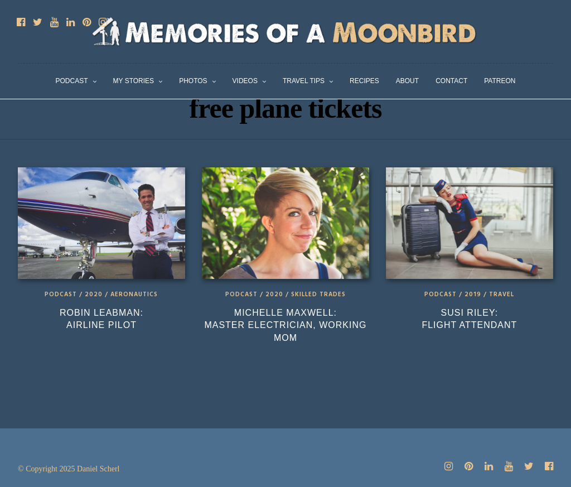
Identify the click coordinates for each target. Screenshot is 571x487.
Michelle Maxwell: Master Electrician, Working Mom (285, 325)
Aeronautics (134, 295)
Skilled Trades (318, 295)
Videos (245, 81)
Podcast (72, 81)
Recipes (364, 81)
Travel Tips (304, 81)
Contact (451, 81)
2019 (472, 295)
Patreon (499, 81)
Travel (501, 295)
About (407, 81)
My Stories (133, 81)
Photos (193, 81)
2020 (94, 295)
